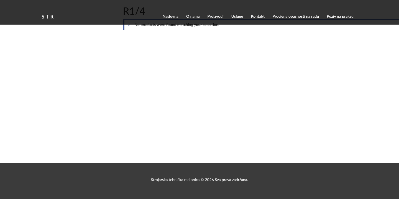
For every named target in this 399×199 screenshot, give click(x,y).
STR (48, 16)
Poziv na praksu (340, 16)
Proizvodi (215, 16)
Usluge (237, 16)
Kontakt (258, 16)
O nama (193, 16)
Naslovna (170, 16)
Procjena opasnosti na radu (295, 16)
